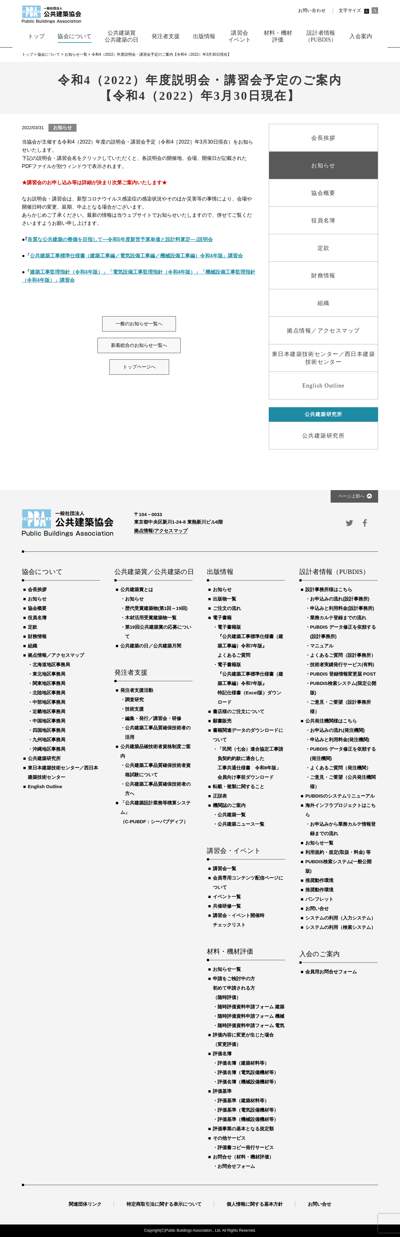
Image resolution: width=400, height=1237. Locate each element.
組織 (32, 645)
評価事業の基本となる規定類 (243, 1128)
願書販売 (222, 720)
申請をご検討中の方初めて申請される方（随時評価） (234, 988)
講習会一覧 (224, 868)
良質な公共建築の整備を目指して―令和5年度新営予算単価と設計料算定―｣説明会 (120, 239)
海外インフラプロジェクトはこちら (340, 810)
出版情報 (220, 572)
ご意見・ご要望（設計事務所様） (340, 706)
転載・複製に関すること (238, 786)
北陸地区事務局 (48, 692)
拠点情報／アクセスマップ (56, 655)
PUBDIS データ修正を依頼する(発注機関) (343, 753)
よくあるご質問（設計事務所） (343, 655)
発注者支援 (131, 672)
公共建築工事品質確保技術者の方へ (158, 788)
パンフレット (319, 899)
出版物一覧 (224, 598)
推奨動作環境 (319, 880)
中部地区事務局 (48, 702)
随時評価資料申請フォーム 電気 (251, 1025)
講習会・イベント (234, 851)
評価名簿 (222, 1053)
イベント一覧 (227, 896)
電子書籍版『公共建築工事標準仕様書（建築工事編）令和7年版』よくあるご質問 (250, 641)
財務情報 (37, 636)
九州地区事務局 (48, 739)
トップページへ (139, 366)
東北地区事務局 (48, 674)
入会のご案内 (319, 954)
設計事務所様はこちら (328, 589)
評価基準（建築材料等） (243, 1100)
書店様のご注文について (238, 711)
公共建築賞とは (136, 589)
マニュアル (321, 645)
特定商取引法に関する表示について (164, 1204)
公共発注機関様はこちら (331, 720)
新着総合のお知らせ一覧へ (139, 345)
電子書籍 (222, 617)
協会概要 (37, 608)
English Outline (45, 786)
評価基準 (222, 1091)
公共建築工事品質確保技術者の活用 (158, 732)
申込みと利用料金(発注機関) (339, 739)
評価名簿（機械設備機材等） (248, 1081)
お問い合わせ (312, 10)
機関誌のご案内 (229, 805)
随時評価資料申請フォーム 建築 (251, 1006)
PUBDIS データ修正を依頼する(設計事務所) (343, 631)
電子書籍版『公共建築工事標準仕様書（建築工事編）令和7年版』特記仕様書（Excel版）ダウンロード (250, 683)
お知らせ (37, 598)
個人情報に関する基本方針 (255, 1204)
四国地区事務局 (48, 730)
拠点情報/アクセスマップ (161, 530)
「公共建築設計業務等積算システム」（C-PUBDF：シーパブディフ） (155, 812)
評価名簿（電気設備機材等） (248, 1072)
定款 (32, 627)
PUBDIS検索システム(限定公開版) (343, 688)
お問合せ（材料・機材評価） (243, 1156)
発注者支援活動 (136, 690)
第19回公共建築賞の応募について (158, 631)
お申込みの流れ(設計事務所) (339, 598)
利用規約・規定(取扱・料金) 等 (338, 852)
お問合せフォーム (236, 1166)
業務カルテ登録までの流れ (338, 617)
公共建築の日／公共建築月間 (150, 645)
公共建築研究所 (44, 758)
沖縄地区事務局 (48, 749)
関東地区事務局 (48, 683)
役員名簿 (37, 617)
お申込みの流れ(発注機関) (337, 730)
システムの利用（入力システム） (340, 917)
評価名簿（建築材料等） (243, 1063)
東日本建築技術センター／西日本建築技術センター (63, 772)
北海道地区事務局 (51, 664)
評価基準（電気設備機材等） (248, 1110)
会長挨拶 (37, 589)
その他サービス (229, 1138)
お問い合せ (317, 908)
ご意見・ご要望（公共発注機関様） (343, 781)
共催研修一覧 (227, 906)
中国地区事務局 (48, 720)
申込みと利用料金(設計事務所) (342, 608)
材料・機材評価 (230, 951)
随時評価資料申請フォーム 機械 (251, 1016)
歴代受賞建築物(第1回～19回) (156, 608)
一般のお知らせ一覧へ (139, 323)
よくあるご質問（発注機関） (340, 767)
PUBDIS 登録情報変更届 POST (343, 674)
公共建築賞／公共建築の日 (153, 572)
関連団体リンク (85, 1204)
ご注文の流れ (227, 608)
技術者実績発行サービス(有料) (342, 664)
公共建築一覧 (232, 814)
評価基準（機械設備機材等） (248, 1119)
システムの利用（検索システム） (340, 927)
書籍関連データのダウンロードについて (248, 734)
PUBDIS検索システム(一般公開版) (338, 866)
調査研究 (134, 699)
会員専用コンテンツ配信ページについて (248, 882)
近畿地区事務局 (48, 711)
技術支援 (134, 709)
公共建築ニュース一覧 (241, 824)
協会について (42, 572)
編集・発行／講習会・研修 (153, 718)
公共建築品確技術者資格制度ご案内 (155, 751)
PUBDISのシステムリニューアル (340, 795)
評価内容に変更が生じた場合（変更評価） (243, 1039)
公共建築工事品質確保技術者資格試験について (158, 770)
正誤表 (220, 795)
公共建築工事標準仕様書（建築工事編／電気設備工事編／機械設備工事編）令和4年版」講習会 (136, 255)
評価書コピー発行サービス (246, 1147)
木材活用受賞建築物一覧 (151, 617)
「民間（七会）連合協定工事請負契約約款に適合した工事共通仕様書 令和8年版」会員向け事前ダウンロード (250, 763)
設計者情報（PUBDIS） (334, 572)
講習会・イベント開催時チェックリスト (238, 920)
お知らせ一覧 (227, 969)
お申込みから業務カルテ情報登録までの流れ (343, 828)
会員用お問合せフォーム (331, 971)
